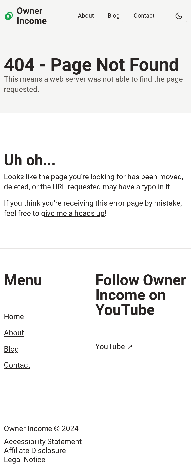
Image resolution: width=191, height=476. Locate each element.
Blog (114, 15)
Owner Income (25, 16)
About (86, 15)
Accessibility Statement (43, 441)
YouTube (114, 346)
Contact (144, 15)
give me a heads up (73, 213)
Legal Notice (24, 459)
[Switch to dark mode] (179, 16)
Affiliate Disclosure (35, 450)
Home (14, 316)
